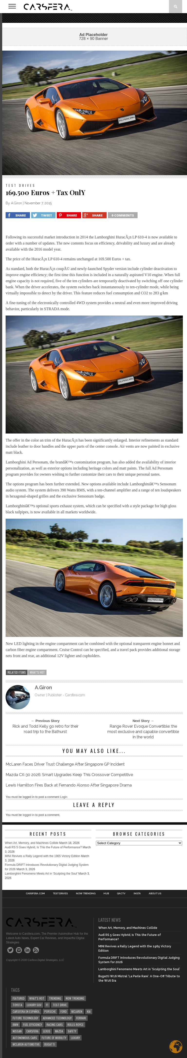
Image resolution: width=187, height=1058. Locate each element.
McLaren (76, 1011)
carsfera (32, 1031)
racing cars (55, 1024)
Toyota (17, 1005)
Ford (63, 1011)
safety (72, 1031)
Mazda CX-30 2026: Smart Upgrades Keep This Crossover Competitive (69, 774)
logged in (29, 815)
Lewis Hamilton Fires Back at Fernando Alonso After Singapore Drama (69, 785)
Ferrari (81, 1018)
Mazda (59, 1031)
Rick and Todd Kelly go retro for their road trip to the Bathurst (45, 729)
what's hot (37, 672)
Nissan (17, 1031)
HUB (106, 893)
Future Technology (25, 1018)
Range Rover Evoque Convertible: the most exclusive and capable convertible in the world (143, 731)
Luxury (75, 1038)
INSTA (137, 893)
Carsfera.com (35, 893)
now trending (75, 998)
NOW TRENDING (85, 893)
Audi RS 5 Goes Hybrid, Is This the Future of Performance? (43, 847)
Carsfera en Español (26, 1011)
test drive (60, 1005)
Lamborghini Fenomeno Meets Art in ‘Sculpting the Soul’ (41, 873)
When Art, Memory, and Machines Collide (31, 843)
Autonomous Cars (25, 1038)
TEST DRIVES (60, 893)
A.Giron (16, 203)
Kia (89, 1011)
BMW (16, 1024)
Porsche (50, 1011)
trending (55, 998)
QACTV (121, 893)
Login (63, 797)
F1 (47, 1005)
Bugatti (49, 1044)
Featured (19, 998)
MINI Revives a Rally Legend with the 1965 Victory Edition (42, 856)
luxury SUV (34, 1005)
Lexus (46, 1031)
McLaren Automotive (26, 1044)
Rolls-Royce (75, 1024)
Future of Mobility (54, 1038)
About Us (155, 893)
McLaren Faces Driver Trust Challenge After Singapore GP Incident (65, 764)
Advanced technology (57, 1018)
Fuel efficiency (32, 1024)
